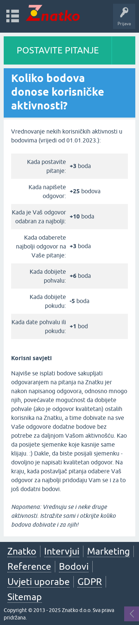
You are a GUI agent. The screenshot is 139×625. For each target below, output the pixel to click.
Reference (29, 566)
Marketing (108, 551)
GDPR (89, 581)
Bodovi (74, 566)
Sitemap (24, 597)
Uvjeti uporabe (38, 581)
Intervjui (61, 551)
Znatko (21, 551)
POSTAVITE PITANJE (58, 50)
